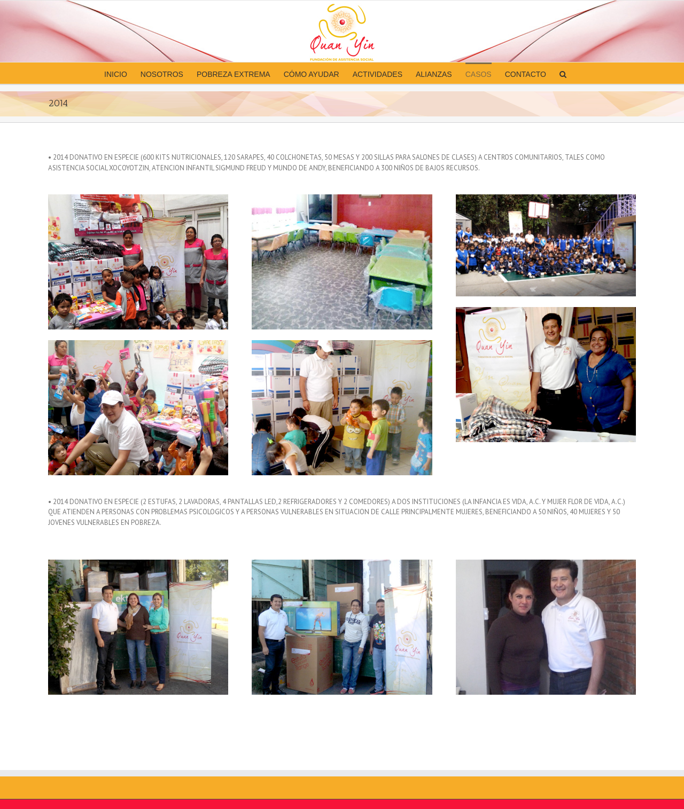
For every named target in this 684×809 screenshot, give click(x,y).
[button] (562, 73)
